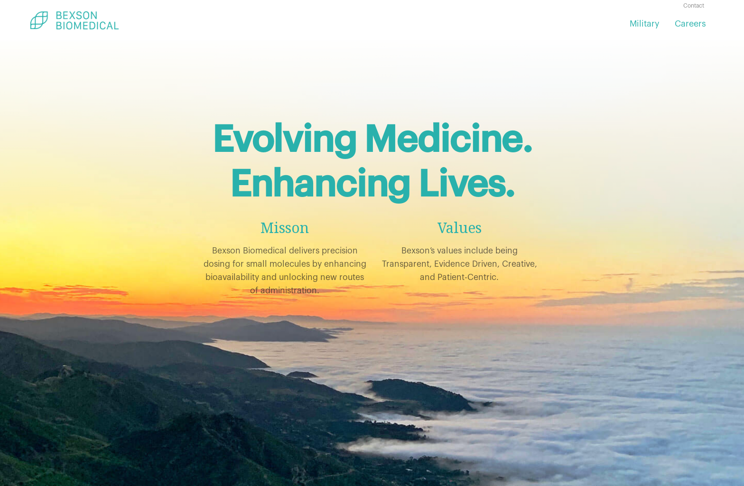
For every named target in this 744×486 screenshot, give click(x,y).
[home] (74, 20)
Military (645, 23)
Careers (690, 23)
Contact (693, 6)
